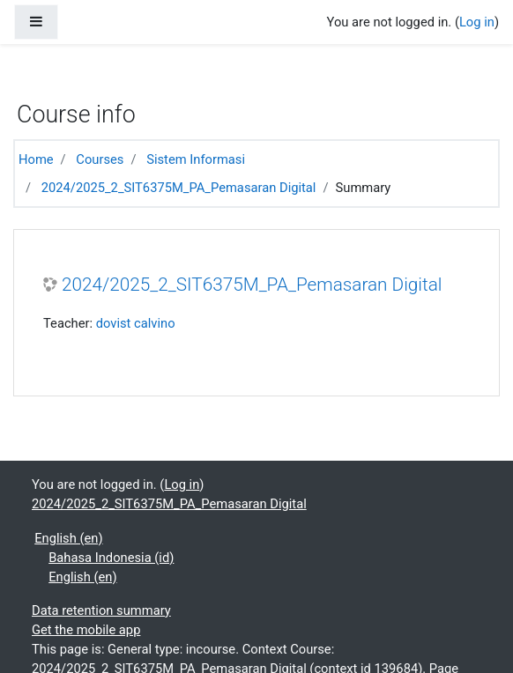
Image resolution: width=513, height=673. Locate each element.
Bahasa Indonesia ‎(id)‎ (111, 558)
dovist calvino (135, 323)
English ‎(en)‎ (68, 538)
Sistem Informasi (195, 159)
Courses (99, 159)
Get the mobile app (86, 630)
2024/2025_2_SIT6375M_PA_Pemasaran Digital (178, 188)
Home (36, 159)
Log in (476, 22)
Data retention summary (101, 610)
